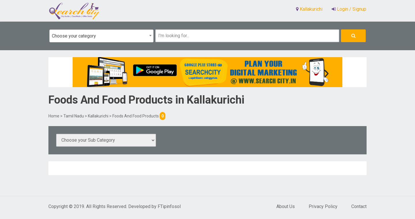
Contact (359, 206)
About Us (285, 206)
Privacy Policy (323, 206)
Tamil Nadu (73, 116)
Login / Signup (351, 9)
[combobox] (101, 35)
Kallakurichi (98, 116)
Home (53, 116)
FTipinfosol (169, 206)
